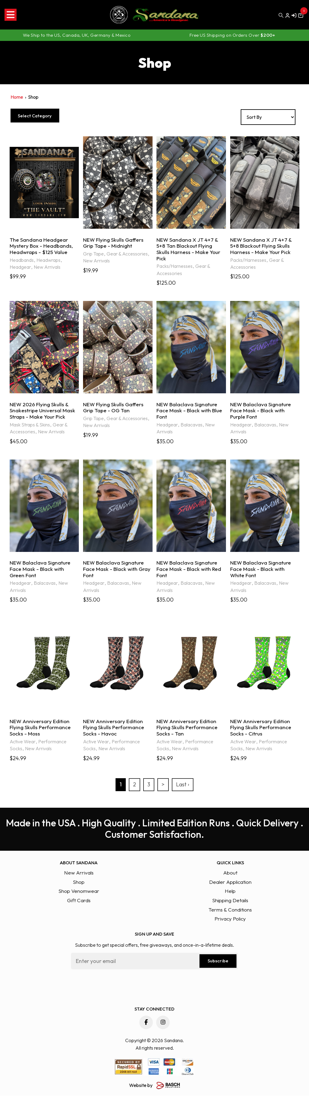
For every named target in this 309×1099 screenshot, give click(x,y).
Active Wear (23, 745)
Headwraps (48, 261)
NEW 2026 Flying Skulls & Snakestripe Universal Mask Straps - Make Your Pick (43, 412)
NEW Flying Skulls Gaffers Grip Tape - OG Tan (114, 408)
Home (17, 97)
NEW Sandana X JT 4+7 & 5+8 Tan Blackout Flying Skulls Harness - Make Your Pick (188, 250)
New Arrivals (47, 268)
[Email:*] (154, 964)
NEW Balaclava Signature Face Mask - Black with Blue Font (190, 412)
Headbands (22, 261)
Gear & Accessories (127, 254)
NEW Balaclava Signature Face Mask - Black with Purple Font (261, 412)
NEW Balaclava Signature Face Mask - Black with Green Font (41, 571)
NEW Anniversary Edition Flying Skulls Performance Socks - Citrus (261, 731)
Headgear (20, 268)
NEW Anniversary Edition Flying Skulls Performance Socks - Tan (187, 731)
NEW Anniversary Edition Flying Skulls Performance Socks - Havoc (114, 731)
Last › (182, 788)
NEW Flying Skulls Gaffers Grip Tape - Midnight (114, 243)
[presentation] (116, 989)
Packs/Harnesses (174, 267)
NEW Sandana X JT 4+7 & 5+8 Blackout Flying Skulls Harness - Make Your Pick (261, 246)
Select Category (41, 116)
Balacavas (191, 426)
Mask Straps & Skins (30, 426)
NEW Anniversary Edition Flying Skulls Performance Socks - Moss (41, 731)
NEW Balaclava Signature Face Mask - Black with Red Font (189, 571)
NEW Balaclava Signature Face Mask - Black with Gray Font (117, 571)
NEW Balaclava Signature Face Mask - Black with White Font (261, 571)
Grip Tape (93, 254)
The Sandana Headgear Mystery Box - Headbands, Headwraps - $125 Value (42, 246)
